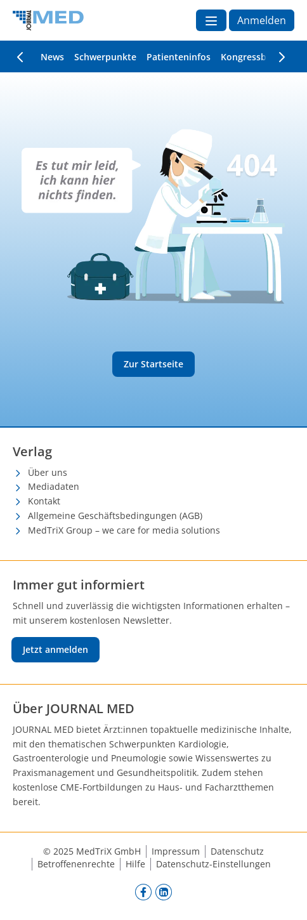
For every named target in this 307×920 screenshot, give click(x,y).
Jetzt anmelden (55, 649)
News (52, 57)
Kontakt (44, 501)
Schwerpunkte (105, 57)
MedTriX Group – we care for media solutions (124, 530)
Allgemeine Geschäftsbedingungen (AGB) (115, 515)
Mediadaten (53, 486)
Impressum (176, 851)
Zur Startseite (153, 364)
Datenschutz (237, 851)
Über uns (47, 472)
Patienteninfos (179, 57)
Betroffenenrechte (76, 864)
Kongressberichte (259, 57)
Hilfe (135, 864)
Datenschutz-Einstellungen (213, 864)
